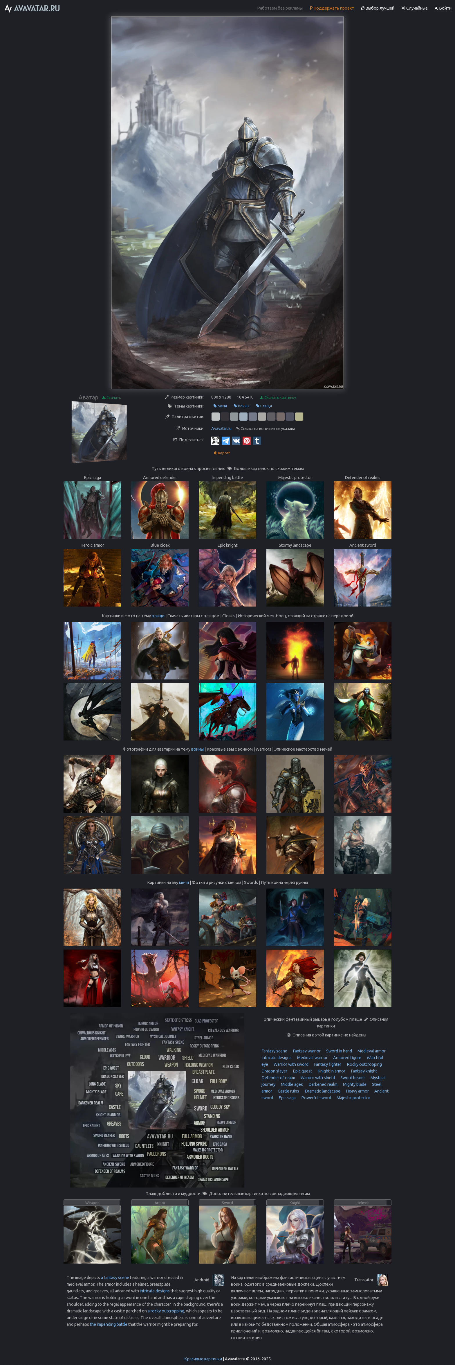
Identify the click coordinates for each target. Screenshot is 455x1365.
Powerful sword (315, 1097)
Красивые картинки (203, 1359)
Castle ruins (288, 1091)
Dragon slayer (274, 1071)
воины (197, 749)
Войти (443, 8)
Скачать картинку (278, 397)
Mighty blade (354, 1084)
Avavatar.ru (221, 428)
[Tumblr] (257, 440)
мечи (184, 882)
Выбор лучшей (377, 8)
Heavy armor (357, 1091)
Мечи (220, 406)
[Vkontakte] (236, 440)
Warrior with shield (317, 1077)
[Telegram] (226, 440)
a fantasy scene (115, 1277)
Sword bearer (352, 1077)
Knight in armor (331, 1071)
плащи (158, 616)
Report (222, 453)
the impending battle (108, 1324)
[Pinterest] (247, 440)
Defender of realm (278, 1077)
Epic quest (302, 1071)
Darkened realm (322, 1084)
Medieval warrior (312, 1057)
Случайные (414, 8)
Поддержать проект (332, 8)
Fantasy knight (363, 1071)
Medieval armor (371, 1051)
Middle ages (291, 1084)
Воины (241, 406)
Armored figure (346, 1057)
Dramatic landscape (322, 1091)
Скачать (111, 398)
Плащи (264, 406)
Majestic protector (353, 1097)
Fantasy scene (274, 1051)
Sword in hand (338, 1051)
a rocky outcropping (166, 1311)
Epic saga (287, 1097)
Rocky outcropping (364, 1064)
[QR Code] (215, 440)
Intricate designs (276, 1057)
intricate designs (155, 1291)
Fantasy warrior (306, 1051)
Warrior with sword (290, 1064)
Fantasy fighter (327, 1064)
